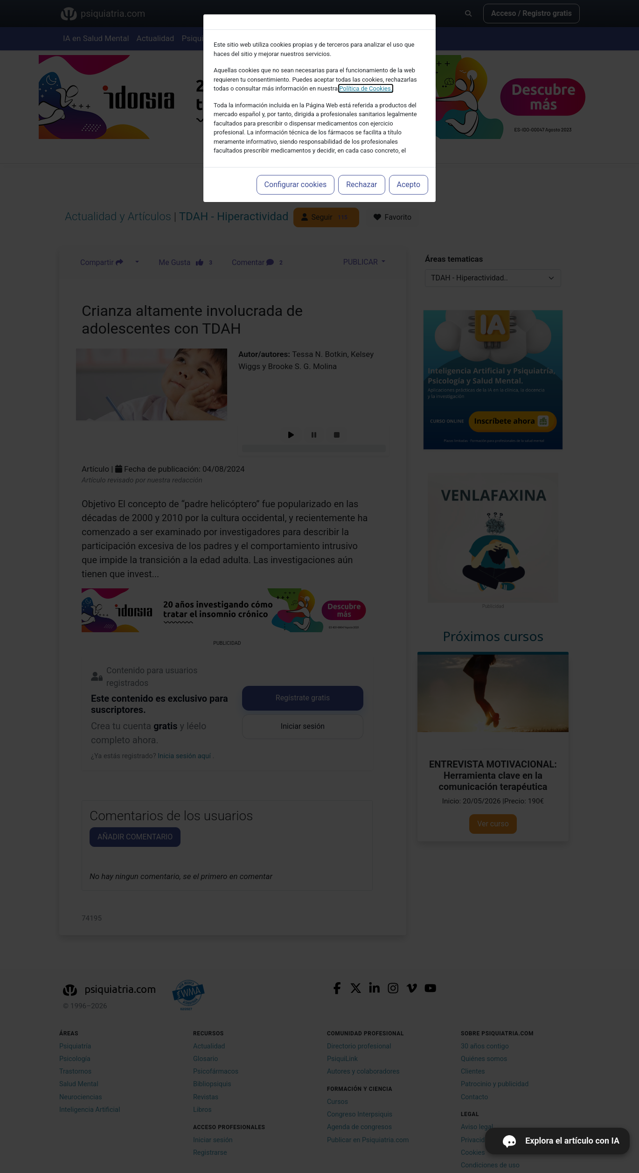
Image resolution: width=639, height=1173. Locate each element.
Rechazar (361, 184)
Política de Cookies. (365, 88)
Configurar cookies (295, 184)
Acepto (408, 184)
